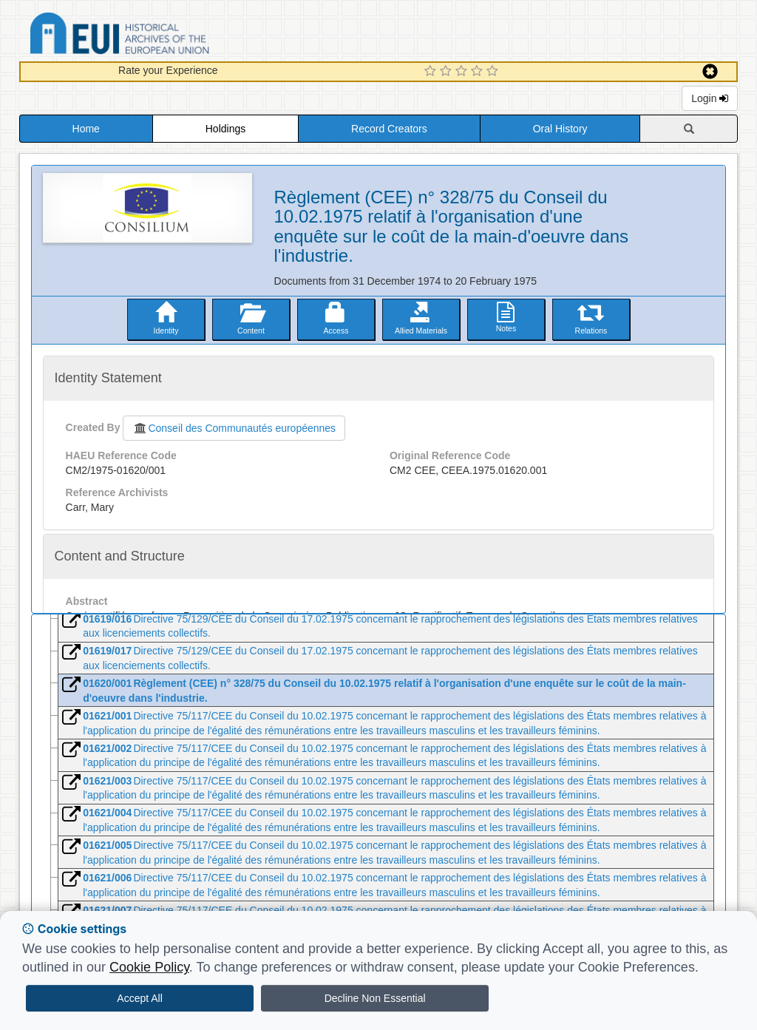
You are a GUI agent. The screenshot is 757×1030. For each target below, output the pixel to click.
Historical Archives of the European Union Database (161, 35)
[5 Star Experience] (494, 72)
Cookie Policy (149, 967)
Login (709, 98)
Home (86, 129)
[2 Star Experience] (447, 72)
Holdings (225, 129)
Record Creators (389, 129)
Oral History (560, 129)
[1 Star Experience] (432, 72)
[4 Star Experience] (478, 72)
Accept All (139, 998)
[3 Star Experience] (463, 72)
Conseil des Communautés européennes (234, 428)
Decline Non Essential (375, 998)
